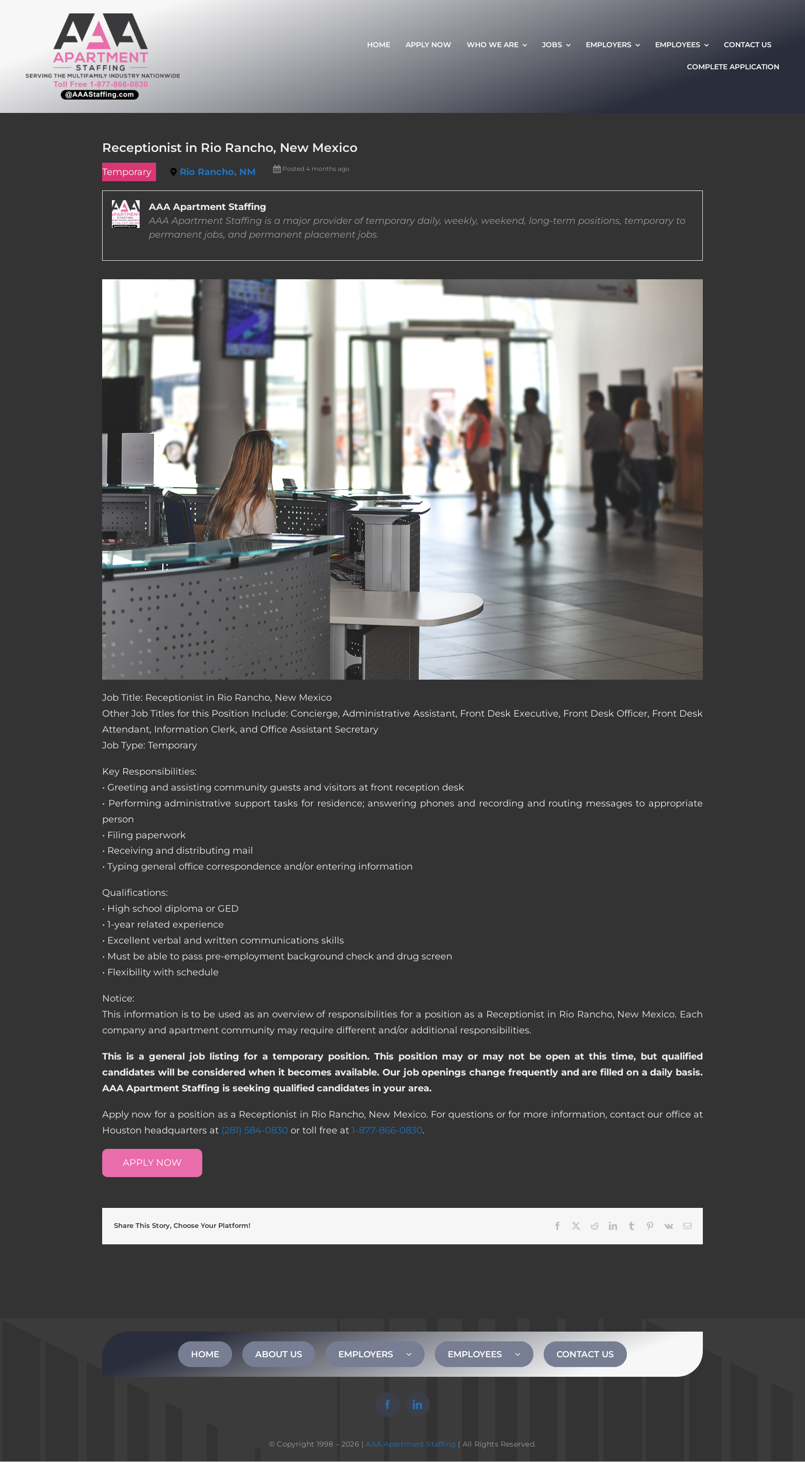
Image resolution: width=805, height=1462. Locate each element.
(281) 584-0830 (254, 1130)
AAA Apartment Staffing (411, 1444)
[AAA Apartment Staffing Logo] (103, 18)
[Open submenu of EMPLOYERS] (415, 1354)
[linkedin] (417, 1404)
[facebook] (387, 1404)
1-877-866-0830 (387, 1130)
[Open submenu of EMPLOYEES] (524, 1354)
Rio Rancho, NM (218, 172)
